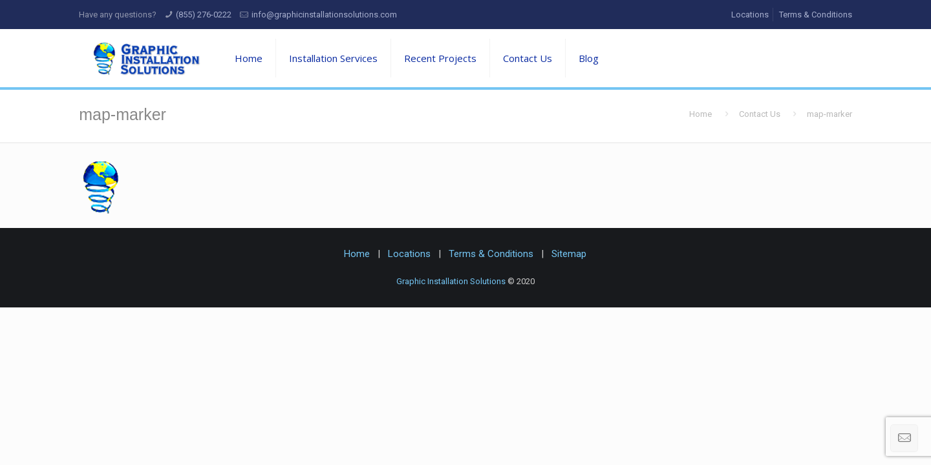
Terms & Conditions (815, 14)
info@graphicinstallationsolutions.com (324, 14)
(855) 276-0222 (203, 14)
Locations (750, 14)
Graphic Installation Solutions (451, 281)
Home (700, 114)
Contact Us (759, 114)
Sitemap (568, 254)
